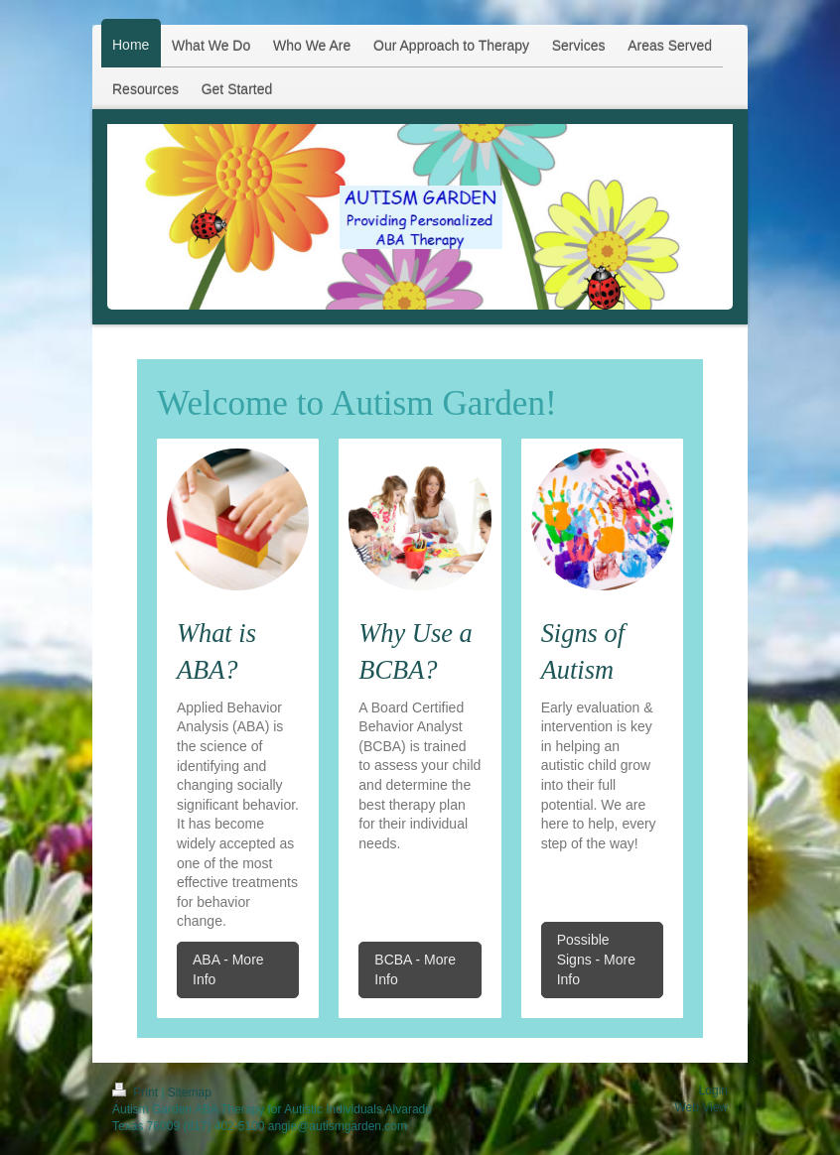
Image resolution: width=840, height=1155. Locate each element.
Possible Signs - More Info (596, 959)
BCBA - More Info (415, 969)
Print (136, 1092)
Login (713, 1090)
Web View (701, 1107)
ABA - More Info (228, 969)
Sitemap (189, 1092)
